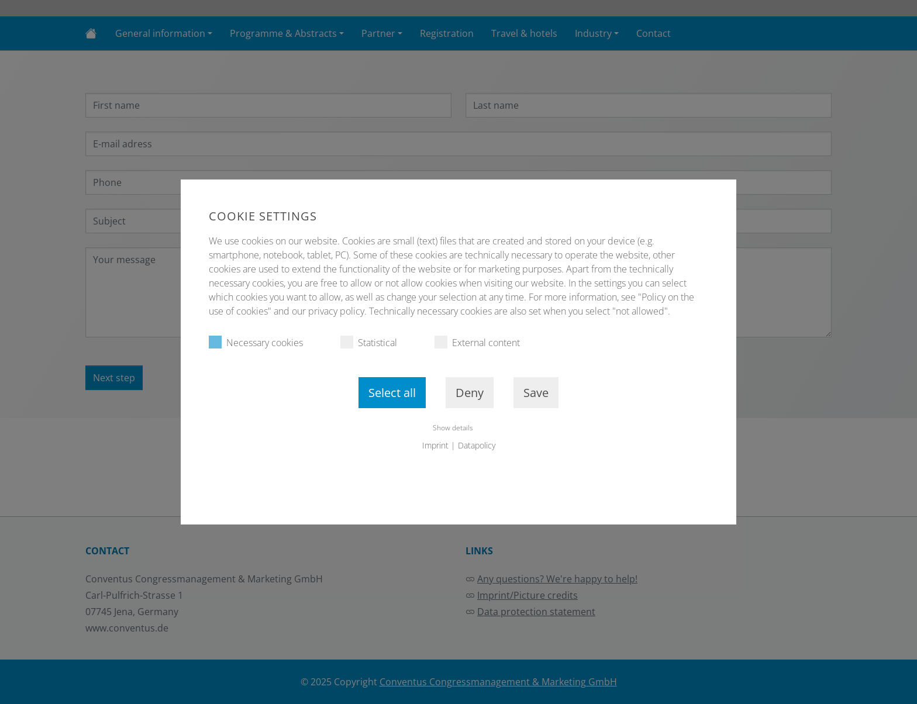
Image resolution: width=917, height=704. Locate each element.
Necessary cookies (256, 342)
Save (536, 393)
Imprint (435, 445)
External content (477, 342)
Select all (392, 393)
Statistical (368, 342)
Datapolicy (476, 445)
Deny (470, 393)
